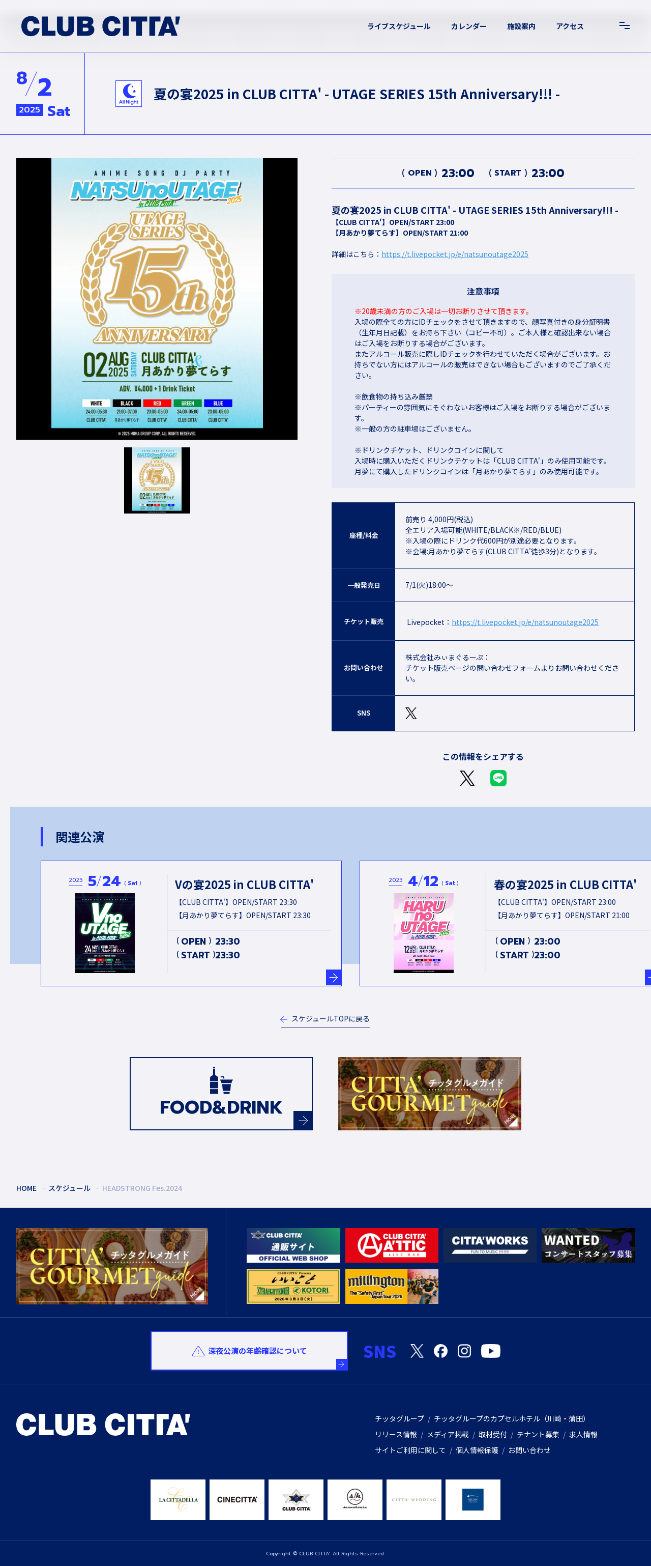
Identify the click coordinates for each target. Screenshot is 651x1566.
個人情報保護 (477, 1450)
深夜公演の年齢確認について (257, 1350)
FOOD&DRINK (236, 1111)
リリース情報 (396, 1434)
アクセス (570, 26)
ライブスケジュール (399, 26)
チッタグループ (399, 1418)
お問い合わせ (529, 1450)
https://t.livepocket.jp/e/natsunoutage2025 (454, 254)
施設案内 (521, 26)
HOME (26, 1188)
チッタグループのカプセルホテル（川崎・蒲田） (512, 1418)
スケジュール (69, 1188)
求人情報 (583, 1434)
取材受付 (493, 1434)
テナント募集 (538, 1434)
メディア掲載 (448, 1434)
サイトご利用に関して (410, 1450)
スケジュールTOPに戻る (330, 1018)
